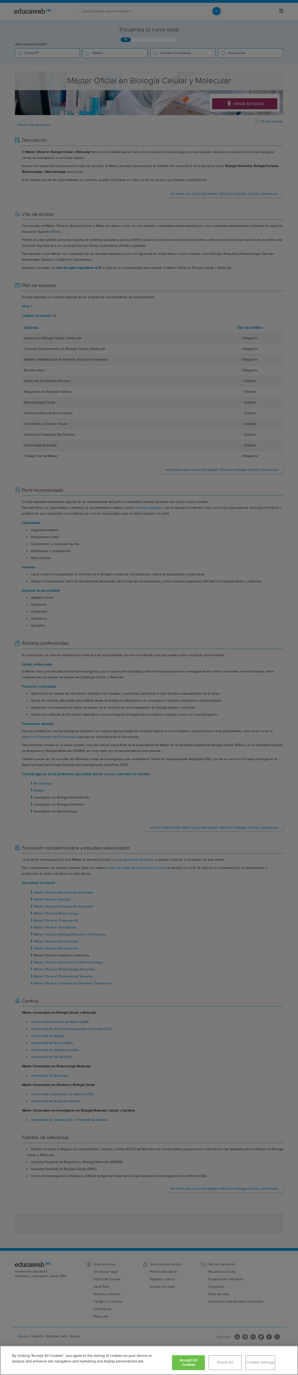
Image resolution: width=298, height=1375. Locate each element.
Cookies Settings (260, 1362)
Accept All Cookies (188, 1362)
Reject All (225, 1362)
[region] (149, 1360)
